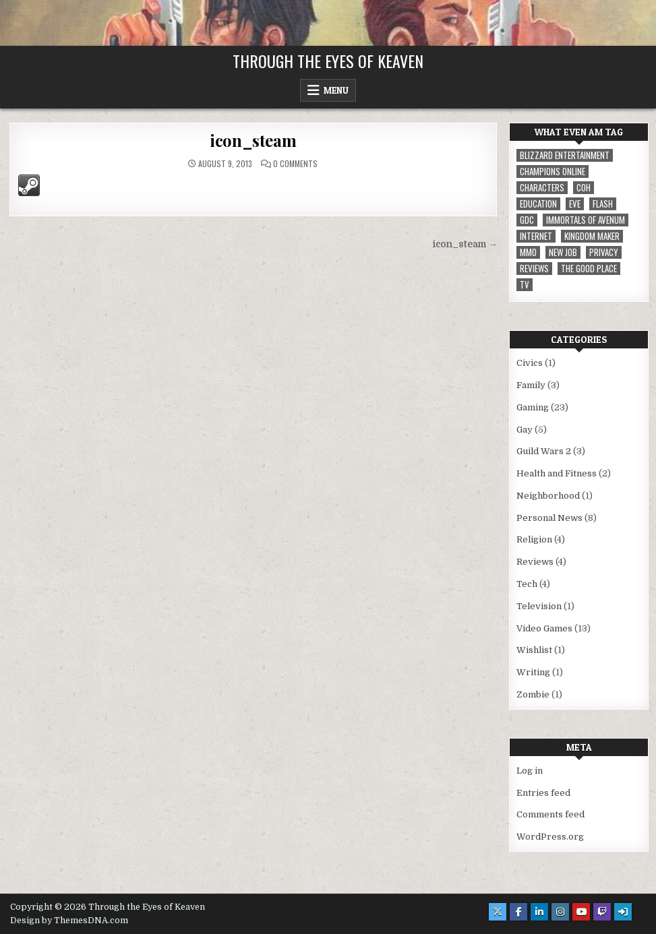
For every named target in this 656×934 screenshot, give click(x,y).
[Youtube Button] (581, 912)
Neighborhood (548, 496)
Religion (534, 539)
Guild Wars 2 (543, 451)
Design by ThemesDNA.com (69, 920)
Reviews (535, 562)
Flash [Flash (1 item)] (603, 203)
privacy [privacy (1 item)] (603, 252)
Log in (529, 771)
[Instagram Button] (560, 912)
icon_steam (253, 140)
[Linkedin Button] (539, 912)
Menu (336, 90)
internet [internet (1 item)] (536, 236)
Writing (533, 672)
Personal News (549, 518)
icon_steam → (465, 244)
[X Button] (497, 912)
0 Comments (295, 164)
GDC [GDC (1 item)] (527, 220)
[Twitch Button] (602, 912)
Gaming (532, 407)
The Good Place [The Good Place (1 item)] (589, 268)
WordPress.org (550, 837)
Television (539, 606)
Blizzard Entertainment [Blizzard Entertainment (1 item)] (564, 155)
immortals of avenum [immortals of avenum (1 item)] (585, 220)
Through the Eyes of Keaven (328, 61)
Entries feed (543, 793)
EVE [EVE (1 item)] (574, 203)
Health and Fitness (556, 473)
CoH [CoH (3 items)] (583, 187)
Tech (526, 584)
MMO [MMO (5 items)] (528, 252)
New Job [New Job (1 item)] (563, 252)
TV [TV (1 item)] (524, 284)
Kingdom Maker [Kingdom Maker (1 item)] (592, 236)
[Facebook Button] (518, 912)
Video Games (544, 628)
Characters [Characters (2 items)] (542, 187)
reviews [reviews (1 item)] (534, 268)
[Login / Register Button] (623, 912)
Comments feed (550, 814)
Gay (524, 430)
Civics (529, 363)
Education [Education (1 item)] (538, 203)
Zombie (532, 694)
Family (530, 385)
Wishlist (534, 650)
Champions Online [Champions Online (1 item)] (552, 171)
